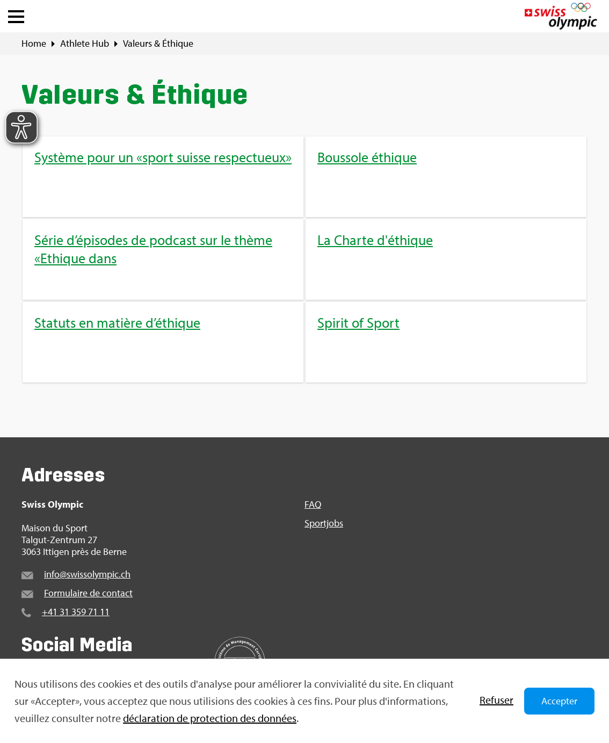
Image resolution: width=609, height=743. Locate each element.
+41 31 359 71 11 (76, 611)
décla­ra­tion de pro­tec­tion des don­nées (209, 718)
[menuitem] (304, 259)
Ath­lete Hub (84, 43)
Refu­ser (496, 699)
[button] (16, 14)
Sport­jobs (324, 523)
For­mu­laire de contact (88, 593)
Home (33, 43)
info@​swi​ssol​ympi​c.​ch (87, 574)
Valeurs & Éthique (158, 43)
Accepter (559, 701)
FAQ (313, 504)
